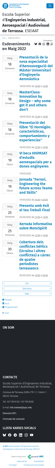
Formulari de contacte (14, 419)
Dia (27, 283)
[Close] (49, 5)
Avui (7, 303)
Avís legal (12, 465)
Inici (3, 38)
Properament (11, 307)
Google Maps (27, 351)
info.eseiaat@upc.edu (21, 407)
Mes (27, 293)
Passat (8, 299)
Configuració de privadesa (34, 465)
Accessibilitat (39, 461)
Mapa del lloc (22, 461)
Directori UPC (9, 413)
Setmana (27, 288)
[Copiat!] (52, 44)
